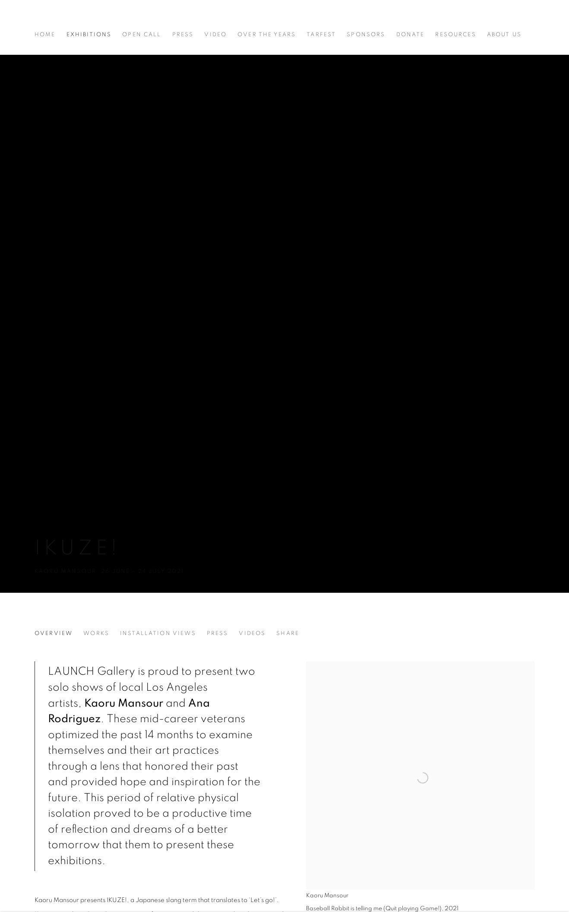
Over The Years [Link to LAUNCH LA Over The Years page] (266, 34)
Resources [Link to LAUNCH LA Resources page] (455, 34)
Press (217, 633)
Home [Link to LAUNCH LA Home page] (45, 34)
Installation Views (158, 633)
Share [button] (287, 633)
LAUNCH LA (73, 19)
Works (96, 633)
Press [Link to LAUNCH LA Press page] (183, 34)
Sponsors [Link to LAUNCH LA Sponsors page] (366, 34)
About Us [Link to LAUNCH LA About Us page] (504, 34)
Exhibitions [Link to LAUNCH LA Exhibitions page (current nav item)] (89, 34)
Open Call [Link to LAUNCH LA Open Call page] (141, 34)
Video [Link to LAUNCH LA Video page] (215, 34)
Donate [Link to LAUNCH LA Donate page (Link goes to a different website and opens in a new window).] (410, 34)
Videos (252, 633)
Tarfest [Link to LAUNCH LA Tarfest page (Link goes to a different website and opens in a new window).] (321, 34)
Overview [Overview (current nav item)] (54, 633)
